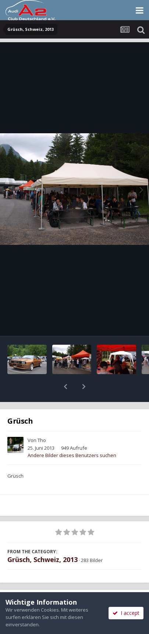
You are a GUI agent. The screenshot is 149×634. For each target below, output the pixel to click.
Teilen (37, 584)
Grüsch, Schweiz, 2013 (42, 540)
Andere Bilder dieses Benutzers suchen (72, 436)
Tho (42, 421)
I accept (126, 612)
